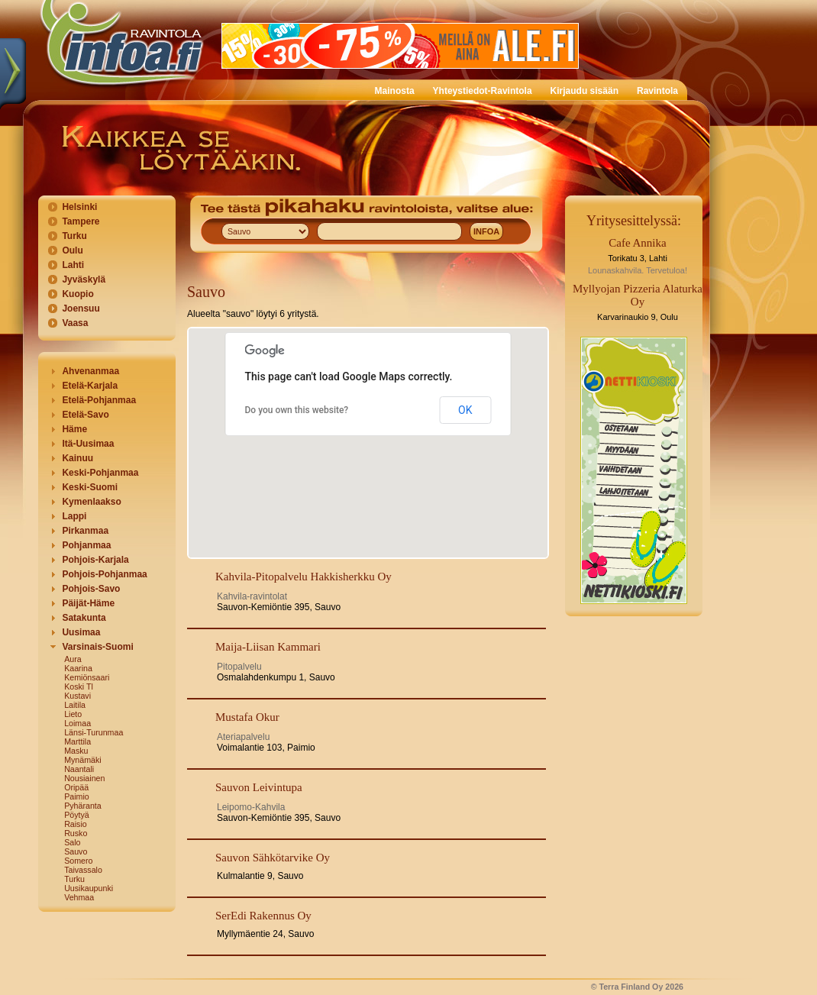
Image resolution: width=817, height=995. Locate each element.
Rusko (75, 833)
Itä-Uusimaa (88, 443)
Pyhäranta (83, 805)
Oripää (76, 787)
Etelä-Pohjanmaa (99, 400)
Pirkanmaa (85, 530)
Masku (76, 750)
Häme (74, 429)
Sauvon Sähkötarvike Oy (272, 857)
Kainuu (77, 458)
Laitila (75, 704)
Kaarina (78, 668)
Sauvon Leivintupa (258, 787)
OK (465, 410)
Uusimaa (81, 632)
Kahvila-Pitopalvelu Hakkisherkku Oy (303, 576)
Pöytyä (76, 814)
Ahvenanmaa (90, 371)
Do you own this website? (297, 410)
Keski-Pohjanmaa (100, 472)
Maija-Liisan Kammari (268, 647)
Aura (73, 659)
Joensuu (80, 308)
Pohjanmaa (86, 545)
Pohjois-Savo (91, 588)
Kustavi (77, 695)
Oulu (72, 250)
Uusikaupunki (88, 888)
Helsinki (79, 207)
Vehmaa (79, 897)
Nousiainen (84, 778)
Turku (74, 236)
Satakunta (83, 617)
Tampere (80, 221)
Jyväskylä (83, 279)
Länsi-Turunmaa (93, 732)
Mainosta (395, 91)
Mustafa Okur (247, 717)
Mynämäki (83, 759)
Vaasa (75, 323)
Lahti (73, 265)
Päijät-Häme (88, 603)
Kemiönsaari (86, 677)
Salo (72, 842)
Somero (78, 860)
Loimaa (77, 723)
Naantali (79, 769)
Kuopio (77, 294)
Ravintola (657, 91)
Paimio (76, 796)
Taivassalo (83, 869)
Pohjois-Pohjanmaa (104, 574)
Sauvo (75, 851)
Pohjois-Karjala (95, 559)
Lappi (74, 516)
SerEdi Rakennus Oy (263, 915)
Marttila (77, 741)
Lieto (73, 714)
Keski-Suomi (90, 487)
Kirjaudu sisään (584, 91)
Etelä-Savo (85, 414)
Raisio (75, 824)
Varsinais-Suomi (97, 646)
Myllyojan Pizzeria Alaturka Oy (637, 295)
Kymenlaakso (91, 501)
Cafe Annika (637, 243)
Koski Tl (78, 686)
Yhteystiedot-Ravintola (482, 91)
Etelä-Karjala (90, 385)
